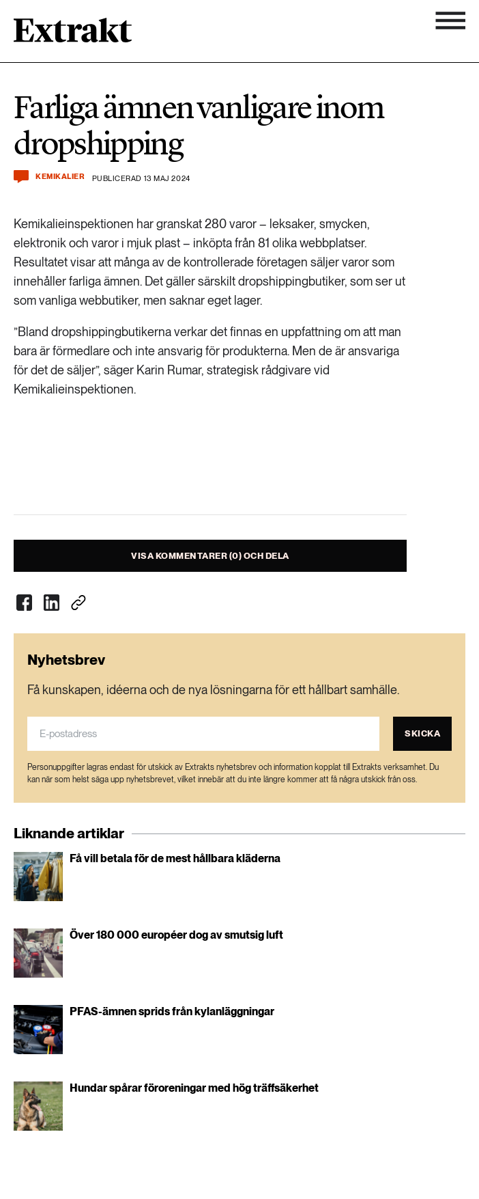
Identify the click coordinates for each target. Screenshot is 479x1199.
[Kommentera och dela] (21, 176)
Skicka (422, 733)
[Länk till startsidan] (73, 35)
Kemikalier (60, 176)
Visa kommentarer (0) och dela (210, 556)
